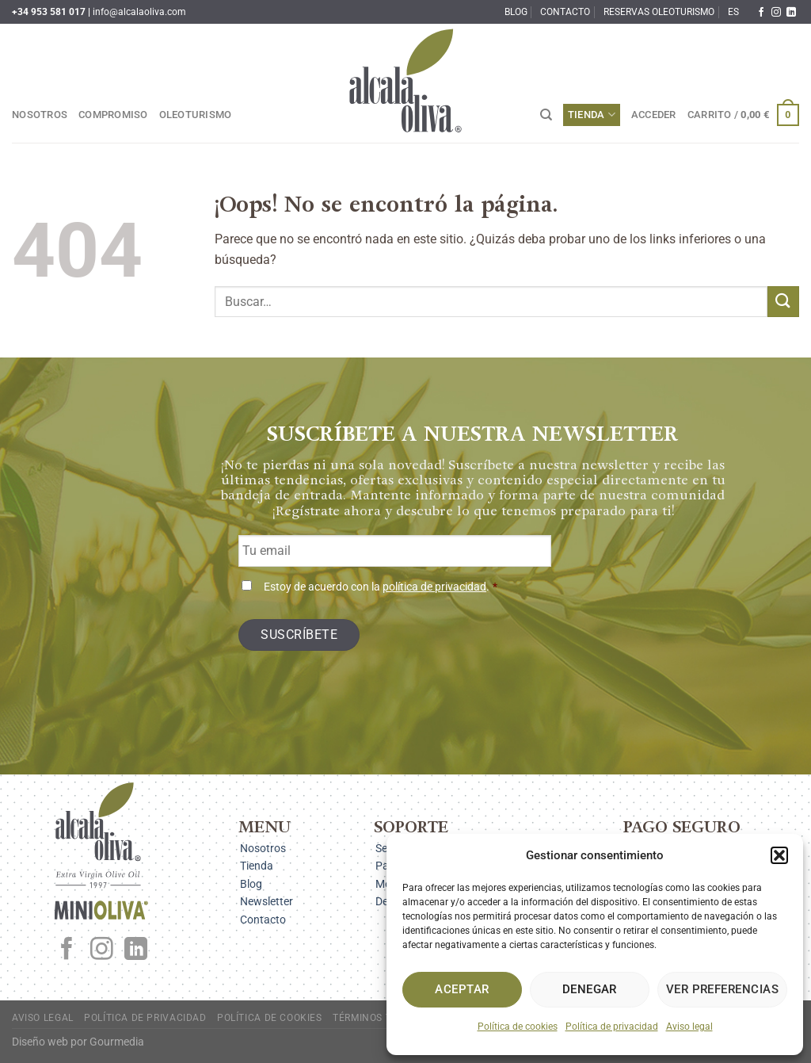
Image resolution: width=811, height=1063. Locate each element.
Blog (515, 11)
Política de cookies (518, 1026)
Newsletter (266, 901)
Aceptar (462, 989)
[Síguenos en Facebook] (761, 12)
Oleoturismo (195, 114)
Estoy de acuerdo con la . (380, 587)
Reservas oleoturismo (658, 11)
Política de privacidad (611, 1026)
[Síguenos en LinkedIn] (791, 12)
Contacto (565, 11)
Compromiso (113, 114)
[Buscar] (546, 115)
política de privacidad (434, 587)
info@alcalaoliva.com (139, 11)
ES (733, 11)
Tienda (591, 114)
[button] (779, 855)
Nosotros (39, 114)
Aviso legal (689, 1026)
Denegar (589, 989)
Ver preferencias (722, 989)
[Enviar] (783, 301)
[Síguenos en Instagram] (776, 12)
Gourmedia (116, 1042)
